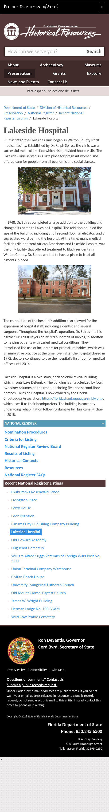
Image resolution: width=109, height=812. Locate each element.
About (13, 65)
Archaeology (51, 65)
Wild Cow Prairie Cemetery (33, 616)
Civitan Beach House (27, 576)
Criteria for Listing (20, 439)
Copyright (12, 716)
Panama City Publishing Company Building (45, 523)
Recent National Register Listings (34, 483)
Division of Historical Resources (63, 107)
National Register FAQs (25, 475)
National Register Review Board (33, 446)
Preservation (19, 73)
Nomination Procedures (26, 432)
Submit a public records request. (32, 685)
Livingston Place (24, 500)
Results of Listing (20, 453)
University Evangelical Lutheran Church (42, 584)
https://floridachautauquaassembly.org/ (72, 398)
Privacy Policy (16, 670)
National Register (41, 113)
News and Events (23, 82)
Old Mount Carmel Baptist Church (38, 592)
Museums (93, 65)
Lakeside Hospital (25, 531)
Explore (94, 73)
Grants (59, 73)
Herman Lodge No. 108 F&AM (35, 608)
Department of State (19, 107)
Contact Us (57, 82)
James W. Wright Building (31, 600)
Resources (14, 467)
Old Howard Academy (28, 539)
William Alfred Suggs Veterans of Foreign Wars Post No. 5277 (56, 558)
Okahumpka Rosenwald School (35, 492)
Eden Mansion (22, 515)
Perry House (21, 508)
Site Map (58, 670)
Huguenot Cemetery (27, 547)
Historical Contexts (21, 460)
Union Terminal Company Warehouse (41, 568)
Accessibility (39, 670)
